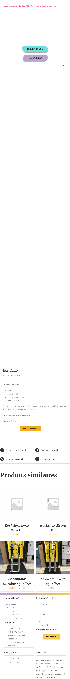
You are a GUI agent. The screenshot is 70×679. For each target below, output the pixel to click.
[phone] (17, 428)
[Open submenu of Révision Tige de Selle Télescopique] (29, 370)
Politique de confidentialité (42, 477)
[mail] (11, 428)
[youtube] (43, 469)
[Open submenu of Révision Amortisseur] (29, 366)
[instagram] (35, 469)
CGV (6, 477)
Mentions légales (22, 477)
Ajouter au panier (30, 163)
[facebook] (27, 469)
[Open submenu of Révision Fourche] (29, 363)
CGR (11, 477)
